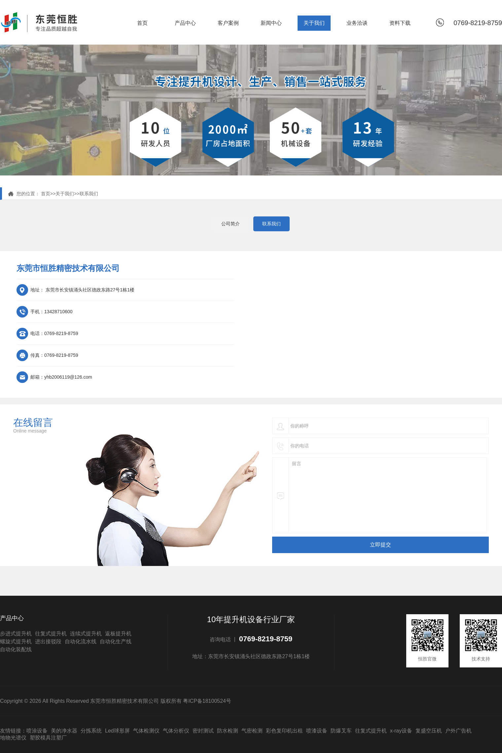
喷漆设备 (316, 731)
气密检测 (252, 731)
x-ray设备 (401, 731)
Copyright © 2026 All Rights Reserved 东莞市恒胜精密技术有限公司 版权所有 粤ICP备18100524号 (115, 701)
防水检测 (227, 731)
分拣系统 (91, 731)
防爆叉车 (341, 731)
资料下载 (400, 23)
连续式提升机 (86, 633)
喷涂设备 (37, 731)
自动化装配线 (16, 649)
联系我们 (89, 193)
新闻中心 (271, 23)
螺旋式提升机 (16, 641)
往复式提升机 (51, 633)
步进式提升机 (16, 633)
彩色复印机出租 (284, 731)
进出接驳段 (48, 641)
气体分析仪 (176, 731)
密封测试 (203, 731)
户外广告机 (458, 731)
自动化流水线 (80, 641)
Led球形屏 (117, 731)
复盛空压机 (428, 731)
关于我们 (314, 23)
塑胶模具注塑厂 (48, 737)
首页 (142, 23)
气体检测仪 (146, 731)
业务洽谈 (357, 23)
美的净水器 (64, 731)
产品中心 (185, 23)
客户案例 (228, 23)
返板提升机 (118, 633)
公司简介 (230, 223)
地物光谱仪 (13, 737)
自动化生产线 (115, 641)
